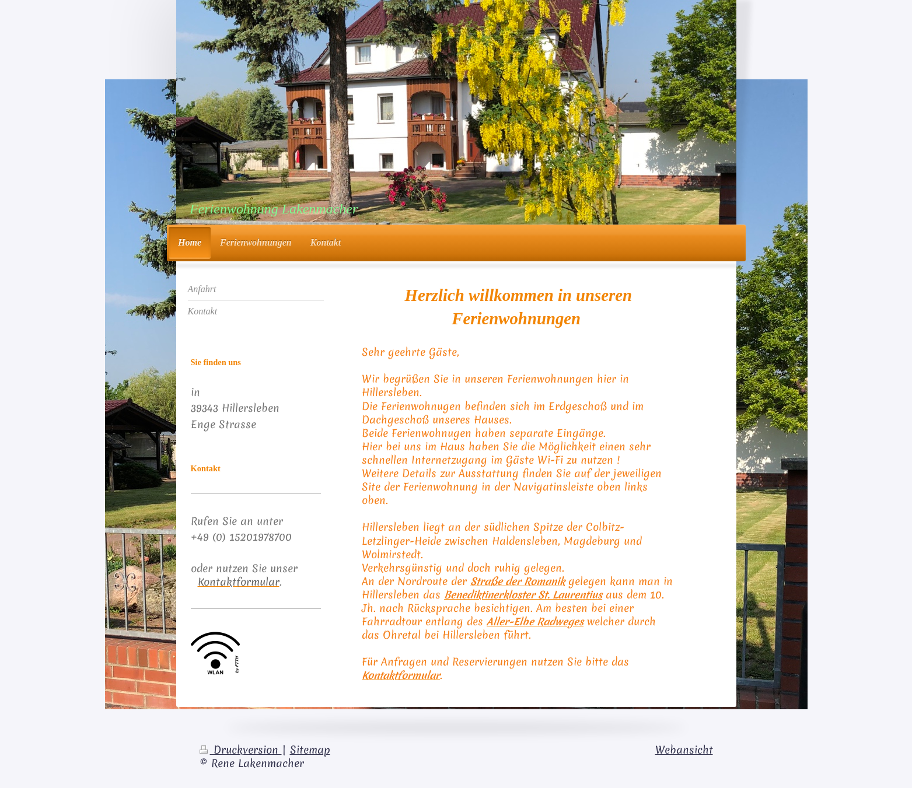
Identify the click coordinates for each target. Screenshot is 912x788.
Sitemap (310, 750)
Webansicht (684, 750)
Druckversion (241, 750)
